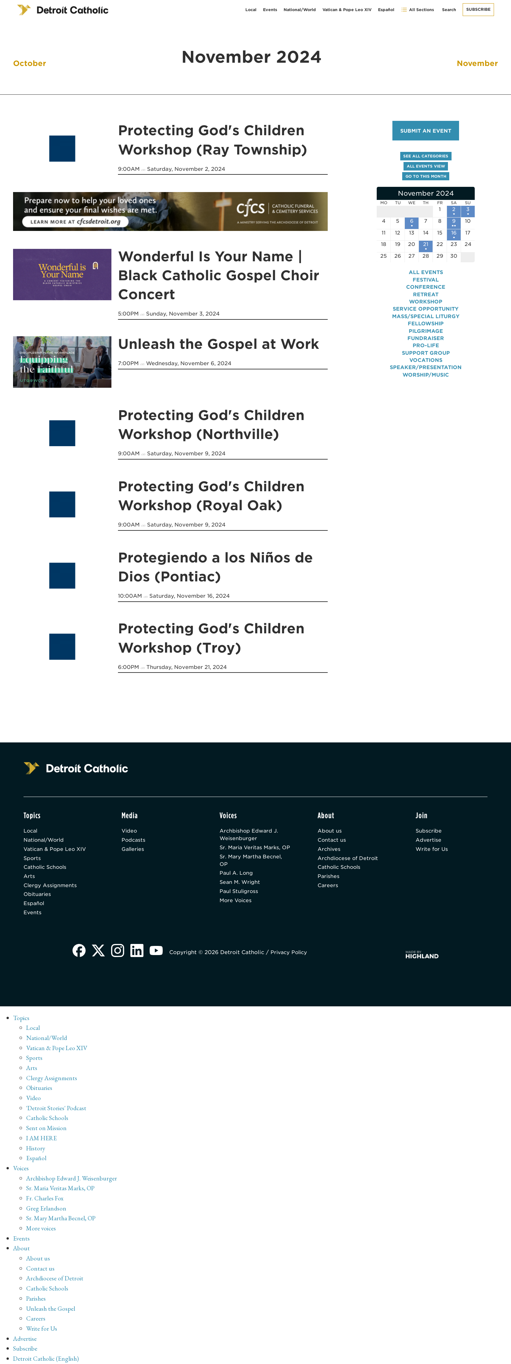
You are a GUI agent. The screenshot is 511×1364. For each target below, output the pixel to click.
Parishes (329, 877)
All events (425, 276)
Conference (425, 291)
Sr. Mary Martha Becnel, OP (252, 868)
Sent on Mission (46, 1128)
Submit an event (426, 131)
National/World (300, 9)
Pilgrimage (425, 335)
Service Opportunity (426, 313)
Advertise (429, 839)
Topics (21, 1020)
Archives (329, 849)
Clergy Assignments (51, 887)
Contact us (332, 839)
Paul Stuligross (240, 901)
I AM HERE (42, 1138)
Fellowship (425, 328)
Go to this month (425, 177)
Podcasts (134, 839)
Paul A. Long (237, 882)
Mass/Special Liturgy (426, 320)
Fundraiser (426, 342)
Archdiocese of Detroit (349, 858)
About (21, 1246)
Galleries (133, 849)
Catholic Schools (47, 868)
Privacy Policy (291, 955)
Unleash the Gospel (51, 1305)
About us (330, 830)
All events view (425, 167)
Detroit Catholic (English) (46, 1354)
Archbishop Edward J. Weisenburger (249, 834)
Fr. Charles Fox (45, 1197)
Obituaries (38, 896)
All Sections (417, 9)
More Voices (237, 910)
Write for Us (432, 849)
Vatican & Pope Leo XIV (346, 9)
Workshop (426, 306)
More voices (41, 1226)
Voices (21, 1167)
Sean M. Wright (241, 891)
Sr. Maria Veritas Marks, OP (252, 851)
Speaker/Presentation (426, 371)
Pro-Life (425, 350)
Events (270, 9)
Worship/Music (425, 379)
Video (130, 830)
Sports (32, 858)
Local (250, 9)
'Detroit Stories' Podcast (57, 1109)
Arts (29, 877)
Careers (328, 887)
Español (386, 9)
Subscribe (478, 9)
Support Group (426, 357)
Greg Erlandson (46, 1207)
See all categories (426, 156)
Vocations (426, 364)
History (36, 1148)
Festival (425, 284)
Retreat (426, 298)
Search (449, 9)
